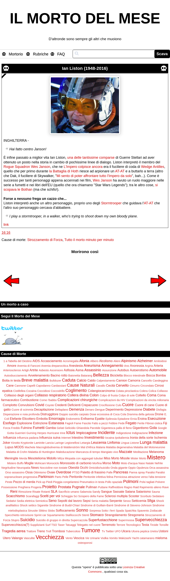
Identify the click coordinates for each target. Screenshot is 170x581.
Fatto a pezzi (100, 423)
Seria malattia (100, 500)
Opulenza (143, 467)
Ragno (128, 487)
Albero (94, 361)
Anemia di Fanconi (28, 365)
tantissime (90, 157)
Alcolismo (106, 361)
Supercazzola (78, 520)
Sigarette (42, 505)
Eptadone (124, 418)
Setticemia (139, 500)
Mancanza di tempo (88, 451)
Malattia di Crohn (16, 451)
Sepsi (87, 500)
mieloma (161, 538)
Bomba (161, 375)
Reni (13, 491)
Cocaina (31, 390)
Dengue (100, 409)
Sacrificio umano (68, 491)
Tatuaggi (70, 524)
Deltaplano (61, 409)
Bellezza (101, 375)
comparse (107, 157)
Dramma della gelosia (140, 414)
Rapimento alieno (150, 487)
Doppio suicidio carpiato (74, 414)
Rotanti (45, 491)
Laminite (39, 442)
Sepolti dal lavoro (70, 500)
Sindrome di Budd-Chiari (64, 505)
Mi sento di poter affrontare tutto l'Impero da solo (94, 176)
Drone (159, 414)
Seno (52, 501)
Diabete (149, 409)
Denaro (89, 409)
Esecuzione (157, 419)
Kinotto (15, 442)
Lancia (50, 442)
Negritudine (8, 467)
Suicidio (27, 519)
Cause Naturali (81, 385)
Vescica (78, 538)
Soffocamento (65, 510)
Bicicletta (116, 375)
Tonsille (163, 524)
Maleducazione (65, 451)
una (70, 157)
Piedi (49, 482)
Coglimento (76, 390)
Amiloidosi (160, 361)
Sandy (96, 491)
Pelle (65, 476)
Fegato (130, 423)
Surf (47, 524)
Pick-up (40, 482)
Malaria (100, 447)
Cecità (110, 385)
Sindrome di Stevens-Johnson (133, 505)
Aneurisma (92, 366)
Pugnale (78, 487)
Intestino (77, 437)
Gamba (51, 428)
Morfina (97, 463)
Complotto (10, 405)
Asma (79, 370)
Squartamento (55, 515)
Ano (126, 365)
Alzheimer (145, 361)
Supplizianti (37, 524)
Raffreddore (115, 487)
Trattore (31, 531)
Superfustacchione (102, 520)
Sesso (127, 500)
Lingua (125, 442)
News (35, 467)
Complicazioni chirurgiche (77, 400)
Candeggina (160, 380)
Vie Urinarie (92, 538)
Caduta (69, 380)
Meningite (11, 458)
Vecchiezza (50, 537)
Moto (116, 463)
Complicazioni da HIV (112, 400)
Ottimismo (39, 472)
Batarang (86, 375)
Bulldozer (55, 380)
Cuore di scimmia (22, 409)
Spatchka (130, 510)
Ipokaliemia (122, 437)
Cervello (122, 385)
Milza (60, 458)
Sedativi (11, 500)
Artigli (25, 370)
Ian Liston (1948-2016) (85, 68)
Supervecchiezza (151, 519)
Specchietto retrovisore (19, 515)
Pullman (91, 487)
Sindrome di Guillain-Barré (97, 505)
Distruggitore (49, 414)
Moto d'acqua (129, 463)
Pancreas (120, 472)
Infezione (156, 433)
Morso (106, 463)
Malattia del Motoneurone (149, 447)
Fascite (86, 423)
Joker (7, 442)
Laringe (59, 442)
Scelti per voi (50, 496)
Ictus (70, 432)
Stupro (15, 520)
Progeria (36, 487)
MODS (19, 447)
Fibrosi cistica (153, 423)
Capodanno (43, 385)
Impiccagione (86, 433)
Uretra (154, 531)
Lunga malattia (153, 442)
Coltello (141, 395)
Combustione (29, 400)
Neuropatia (23, 467)
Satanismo (143, 491)
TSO (54, 524)
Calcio (81, 380)
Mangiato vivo (109, 451)
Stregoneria (136, 515)
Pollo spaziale (113, 482)
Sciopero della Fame (91, 496)
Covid (39, 405)
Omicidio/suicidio (99, 467)
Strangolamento (116, 515)
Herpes (41, 433)
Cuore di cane (144, 405)
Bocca (150, 375)
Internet (66, 437)
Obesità (73, 467)
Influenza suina (49, 437)
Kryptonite (27, 442)
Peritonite (76, 476)
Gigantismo (141, 428)
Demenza (76, 409)
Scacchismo (15, 496)
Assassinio (92, 370)
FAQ (61, 54)
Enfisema (87, 418)
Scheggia (67, 496)
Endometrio (73, 418)
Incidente (106, 432)
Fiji (165, 423)
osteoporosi (85, 542)
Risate (36, 491)
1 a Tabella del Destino (17, 361)
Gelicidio (70, 428)
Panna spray (137, 472)
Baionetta (74, 375)
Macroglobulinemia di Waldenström (58, 447)
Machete (30, 447)
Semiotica (41, 500)
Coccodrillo (58, 390)
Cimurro (135, 385)
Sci (75, 496)
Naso (141, 463)
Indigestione (123, 433)
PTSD (76, 472)
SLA (54, 491)
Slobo (51, 510)
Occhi (84, 467)
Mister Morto (138, 458)
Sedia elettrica (25, 500)
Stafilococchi (73, 515)
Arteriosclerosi (12, 370)
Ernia (133, 418)
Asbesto (44, 370)
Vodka (104, 538)
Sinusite (33, 510)
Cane (10, 385)
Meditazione (140, 451)
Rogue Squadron (17, 167)
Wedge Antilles (152, 167)
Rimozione (25, 491)
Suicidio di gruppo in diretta (53, 520)
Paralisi (150, 472)
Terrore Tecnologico (128, 524)
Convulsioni (26, 405)
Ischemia (160, 437)
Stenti (85, 515)
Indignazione (140, 433)
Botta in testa (11, 380)
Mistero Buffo (15, 463)
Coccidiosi (43, 390)
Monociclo (53, 463)
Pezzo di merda (24, 482)
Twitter (110, 531)
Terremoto (108, 524)
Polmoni (130, 481)
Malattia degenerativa (119, 447)
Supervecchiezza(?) (15, 524)
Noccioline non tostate (53, 467)
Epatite (100, 418)
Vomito (113, 538)
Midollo (51, 458)
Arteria (158, 365)
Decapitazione (44, 409)
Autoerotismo (139, 370)
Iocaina (109, 437)
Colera (143, 390)
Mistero (156, 457)
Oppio (132, 467)
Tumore (90, 530)
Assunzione (109, 370)
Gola (153, 428)
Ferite (140, 423)
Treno (41, 531)
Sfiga (151, 501)
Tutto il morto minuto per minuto (89, 240)
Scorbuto (146, 496)
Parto (58, 476)
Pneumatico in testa (92, 482)
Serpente (115, 500)
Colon (94, 395)
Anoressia (137, 365)
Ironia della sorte (141, 437)
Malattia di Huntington (41, 451)
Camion (121, 380)
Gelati (60, 428)
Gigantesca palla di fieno (116, 428)
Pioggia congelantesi (66, 482)
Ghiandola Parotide (88, 428)
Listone (134, 442)
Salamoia (86, 491)
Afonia (84, 361)
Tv (103, 531)
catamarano (147, 538)
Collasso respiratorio (50, 395)
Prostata (64, 487)
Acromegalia (70, 361)
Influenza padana (27, 437)
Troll (48, 531)
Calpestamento (106, 380)
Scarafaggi (32, 496)
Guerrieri (20, 433)
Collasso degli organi (18, 395)
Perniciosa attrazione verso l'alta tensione (140, 476)
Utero (7, 538)
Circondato (147, 385)
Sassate (118, 491)
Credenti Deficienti (67, 405)
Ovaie (51, 472)
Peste (8, 482)
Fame (77, 423)
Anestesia (76, 365)
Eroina (142, 418)
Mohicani (40, 463)
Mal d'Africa (88, 447)
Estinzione (40, 423)
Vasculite (29, 538)
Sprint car (40, 515)
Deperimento (115, 409)
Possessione (9, 487)
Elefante (15, 418)
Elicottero (28, 418)
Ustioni (163, 531)
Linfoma (113, 443)
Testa (145, 524)
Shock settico (28, 505)
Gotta (10, 433)
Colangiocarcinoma (101, 390)
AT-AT (119, 171)
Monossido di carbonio (76, 463)
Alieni (117, 361)
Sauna (156, 491)
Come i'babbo (48, 400)
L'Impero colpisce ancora (83, 167)
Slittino (43, 510)
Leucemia (98, 443)
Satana (130, 491)
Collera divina (78, 395)
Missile (125, 458)
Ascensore (56, 370)
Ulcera (125, 531)
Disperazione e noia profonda (21, 414)
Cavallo (100, 385)
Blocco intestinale (134, 375)
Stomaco (97, 515)
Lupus (9, 447)
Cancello (146, 380)
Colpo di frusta (109, 395)
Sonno (82, 510)
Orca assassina (159, 467)
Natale (150, 463)
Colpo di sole (127, 395)
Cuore (128, 404)
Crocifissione (107, 405)
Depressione (133, 409)
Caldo (91, 380)
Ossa (29, 472)
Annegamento (112, 366)
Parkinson (46, 477)
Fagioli (69, 423)
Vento (69, 538)
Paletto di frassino (93, 472)
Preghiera (24, 487)
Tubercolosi (73, 531)
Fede (121, 423)
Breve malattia (34, 380)
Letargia (85, 442)
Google (162, 428)
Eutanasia (56, 423)
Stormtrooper (111, 203)
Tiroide (154, 524)
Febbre (113, 423)
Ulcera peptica (140, 531)
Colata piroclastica (127, 390)
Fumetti (39, 428)
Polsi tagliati (147, 482)
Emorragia (56, 419)
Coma (151, 395)
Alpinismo (128, 361)
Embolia (42, 418)
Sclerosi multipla (116, 496)
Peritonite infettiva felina (98, 476)
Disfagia (161, 409)
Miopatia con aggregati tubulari (84, 458)
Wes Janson (40, 167)
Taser (61, 524)
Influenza (9, 437)
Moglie (29, 463)
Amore (11, 365)
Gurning (31, 433)
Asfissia (69, 370)
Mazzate (125, 452)
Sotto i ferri (108, 510)
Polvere (160, 482)
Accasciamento (51, 361)
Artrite (33, 370)
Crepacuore (89, 405)
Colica (152, 390)
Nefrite (159, 463)
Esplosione (24, 423)
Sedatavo (158, 496)
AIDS (36, 361)
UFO (118, 531)
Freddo (15, 428)
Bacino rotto (59, 375)
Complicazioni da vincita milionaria (147, 400)
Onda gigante (119, 467)
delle (77, 157)
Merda (23, 458)
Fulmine (26, 428)
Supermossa (126, 520)
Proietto (49, 486)
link (6, 225)
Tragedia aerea (13, 531)
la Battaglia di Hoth (63, 171)
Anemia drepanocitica (54, 365)
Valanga (17, 538)
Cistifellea (19, 390)
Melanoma (156, 451)
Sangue (106, 491)
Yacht (135, 538)
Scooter (134, 496)
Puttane (103, 487)
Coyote (49, 405)
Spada (120, 510)
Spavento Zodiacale (149, 510)
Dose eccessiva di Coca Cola (108, 414)
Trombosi (58, 531)
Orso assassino (15, 472)
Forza (6, 428)
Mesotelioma (37, 458)
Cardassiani (58, 385)
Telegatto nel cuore (88, 524)
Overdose (63, 472)
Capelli (31, 385)
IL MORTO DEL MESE (85, 18)
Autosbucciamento (15, 375)
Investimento (94, 437)
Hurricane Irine (56, 433)
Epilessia (111, 418)
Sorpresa (95, 510)
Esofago (9, 423)
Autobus (123, 370)
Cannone (20, 385)
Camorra (134, 380)
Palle (109, 472)
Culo (119, 405)
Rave (165, 487)
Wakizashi (124, 538)
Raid (136, 487)
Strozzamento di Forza (45, 240)
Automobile (158, 370)
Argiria (149, 365)
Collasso (162, 390)
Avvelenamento (39, 375)
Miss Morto (111, 458)
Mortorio (16, 54)
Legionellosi (72, 442)
